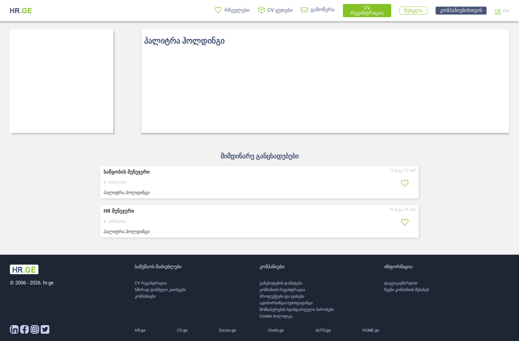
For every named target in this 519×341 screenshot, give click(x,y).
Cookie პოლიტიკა (276, 316)
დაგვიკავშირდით (401, 283)
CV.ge (182, 330)
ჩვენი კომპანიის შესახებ (406, 289)
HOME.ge (370, 330)
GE (498, 10)
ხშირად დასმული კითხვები (160, 289)
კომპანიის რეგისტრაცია (282, 289)
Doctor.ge (227, 330)
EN (506, 10)
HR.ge (140, 330)
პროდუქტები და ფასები (282, 296)
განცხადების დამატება (281, 283)
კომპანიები (145, 296)
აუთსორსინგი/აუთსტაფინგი (286, 303)
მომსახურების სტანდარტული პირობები (297, 309)
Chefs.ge (276, 330)
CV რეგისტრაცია (151, 283)
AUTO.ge (323, 330)
